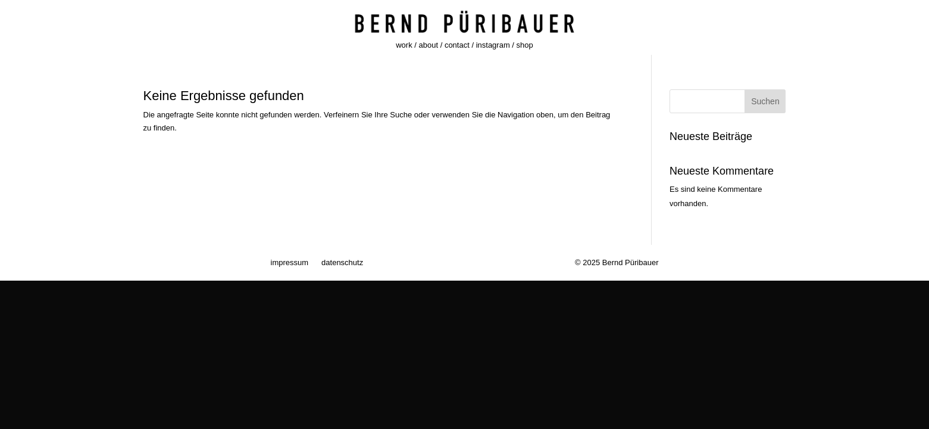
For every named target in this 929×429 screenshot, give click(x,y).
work (404, 45)
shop (525, 45)
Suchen (765, 101)
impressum (290, 263)
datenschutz (342, 263)
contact (457, 45)
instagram (493, 45)
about (429, 45)
